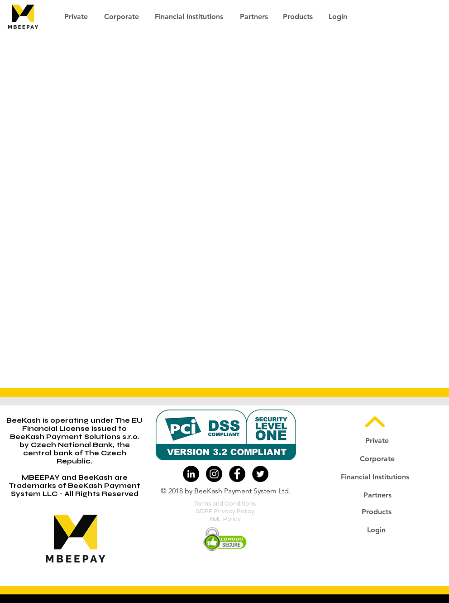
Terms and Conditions (225, 503)
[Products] (298, 17)
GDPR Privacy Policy (225, 511)
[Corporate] (121, 17)
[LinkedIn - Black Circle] (191, 474)
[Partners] (253, 17)
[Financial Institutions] (189, 17)
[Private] (76, 17)
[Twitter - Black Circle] (260, 474)
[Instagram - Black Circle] (214, 474)
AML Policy (225, 519)
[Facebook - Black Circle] (237, 474)
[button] (337, 17)
